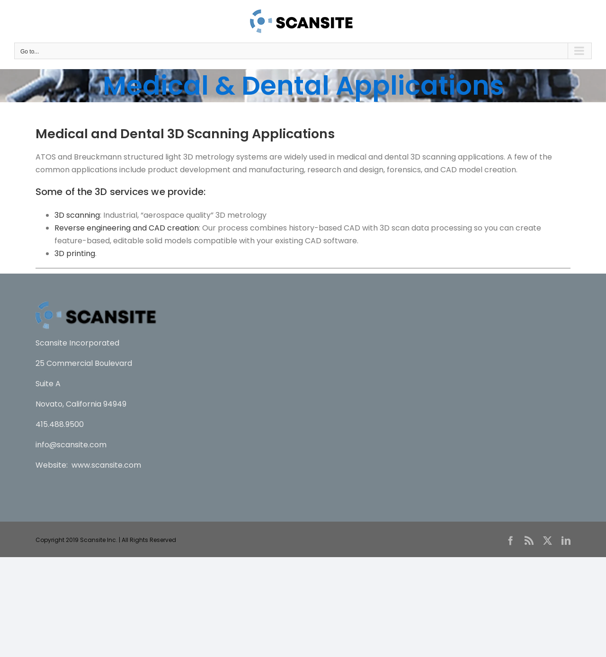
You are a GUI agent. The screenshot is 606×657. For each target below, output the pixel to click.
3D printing (74, 253)
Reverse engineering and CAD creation (126, 227)
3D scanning (77, 215)
